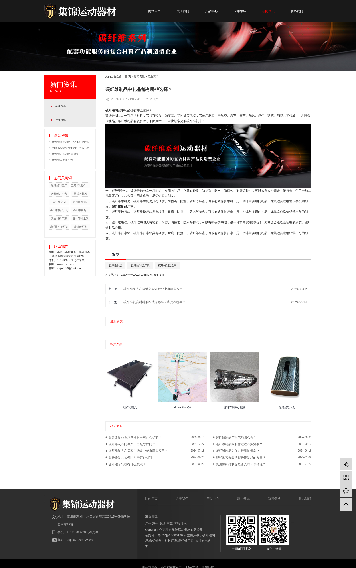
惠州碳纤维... (80, 202)
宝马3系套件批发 (81, 185)
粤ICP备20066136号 (172, 535)
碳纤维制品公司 (59, 210)
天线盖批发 (80, 193)
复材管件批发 (81, 218)
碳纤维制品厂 (59, 185)
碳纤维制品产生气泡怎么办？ (236, 437)
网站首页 (154, 11)
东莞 (169, 523)
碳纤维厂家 (80, 226)
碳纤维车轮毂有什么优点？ (127, 464)
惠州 (155, 523)
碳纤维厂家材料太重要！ (66, 153)
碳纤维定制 (59, 202)
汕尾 (183, 523)
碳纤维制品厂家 (140, 265)
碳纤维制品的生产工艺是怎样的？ (132, 444)
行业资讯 (60, 119)
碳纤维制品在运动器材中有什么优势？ (135, 437)
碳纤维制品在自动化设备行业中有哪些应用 (153, 289)
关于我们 (183, 11)
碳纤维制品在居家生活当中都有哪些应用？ (138, 451)
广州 (148, 523)
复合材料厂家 (59, 218)
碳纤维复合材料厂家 (163, 541)
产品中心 (211, 11)
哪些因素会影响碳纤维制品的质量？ (241, 457)
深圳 (162, 523)
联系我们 (297, 11)
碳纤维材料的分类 (62, 159)
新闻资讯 (268, 11)
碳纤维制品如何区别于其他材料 (130, 457)
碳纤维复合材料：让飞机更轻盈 (70, 141)
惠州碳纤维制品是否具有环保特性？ (241, 464)
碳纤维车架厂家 (59, 226)
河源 (177, 523)
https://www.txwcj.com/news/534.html (141, 274)
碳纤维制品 (113, 115)
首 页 (128, 76)
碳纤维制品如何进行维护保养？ (237, 451)
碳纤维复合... (80, 210)
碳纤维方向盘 (59, 193)
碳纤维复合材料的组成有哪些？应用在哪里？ (154, 302)
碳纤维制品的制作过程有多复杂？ (239, 444)
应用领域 (240, 11)
